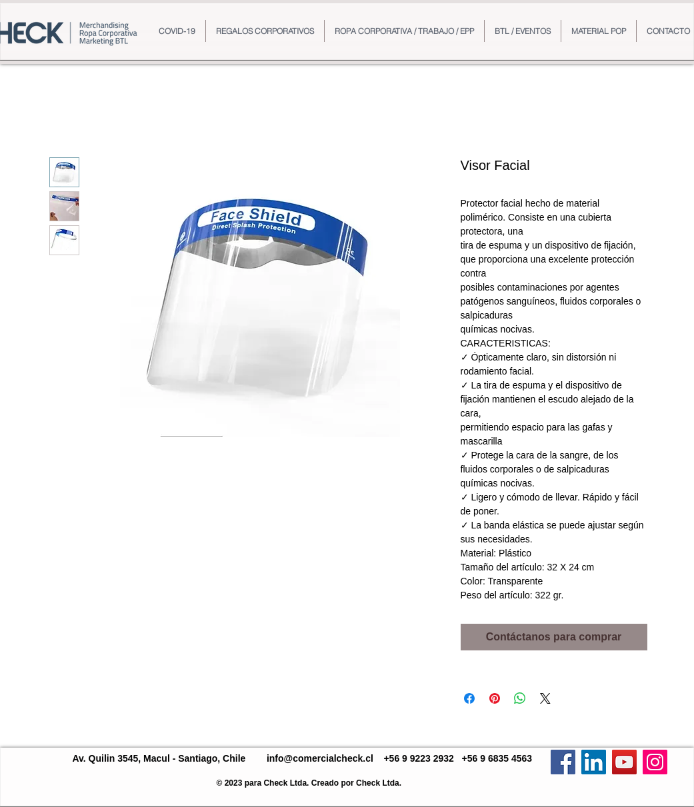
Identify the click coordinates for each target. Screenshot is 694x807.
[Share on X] (545, 698)
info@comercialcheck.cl (320, 758)
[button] (265, 31)
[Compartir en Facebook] (469, 698)
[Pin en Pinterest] (495, 698)
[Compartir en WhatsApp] (520, 698)
